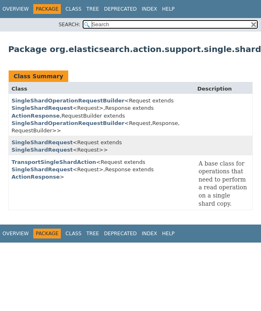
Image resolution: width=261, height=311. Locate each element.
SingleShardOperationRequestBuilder (68, 101)
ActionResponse (36, 116)
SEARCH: (70, 24)
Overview (15, 9)
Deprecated (120, 9)
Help (168, 9)
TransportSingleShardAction (54, 162)
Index (149, 9)
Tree (92, 9)
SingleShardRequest (42, 108)
